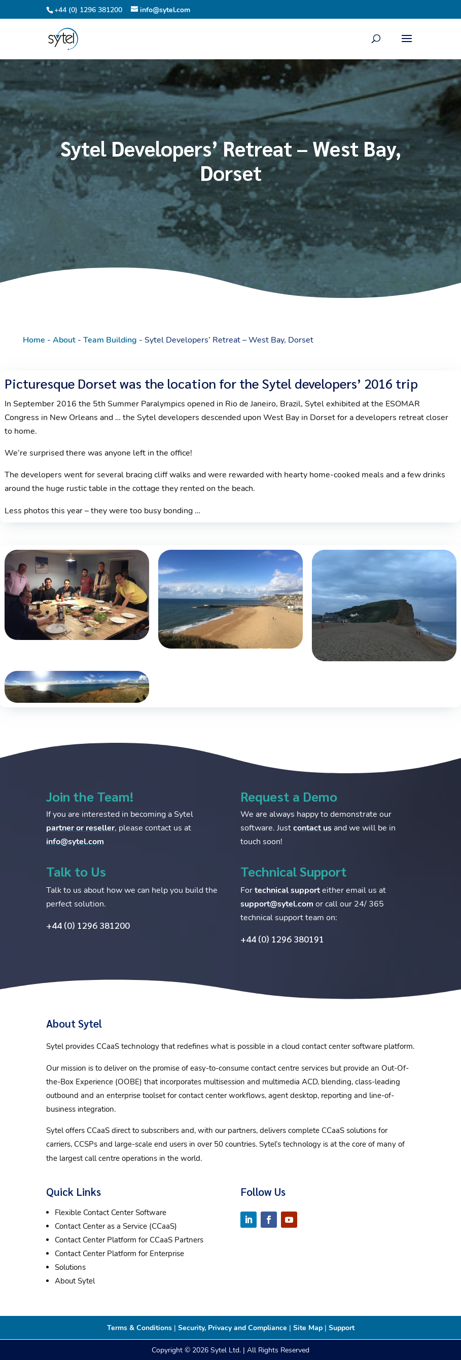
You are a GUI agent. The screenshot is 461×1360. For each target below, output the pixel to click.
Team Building (110, 340)
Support (341, 1328)
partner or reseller (80, 828)
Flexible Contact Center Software (110, 1212)
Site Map (308, 1328)
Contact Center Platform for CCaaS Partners (129, 1240)
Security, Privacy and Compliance (232, 1328)
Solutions (70, 1267)
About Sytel (75, 1281)
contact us (312, 828)
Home (34, 340)
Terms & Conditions (139, 1328)
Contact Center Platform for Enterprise (119, 1254)
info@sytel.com (75, 841)
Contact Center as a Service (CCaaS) (116, 1226)
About (64, 340)
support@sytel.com (276, 904)
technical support (287, 890)
